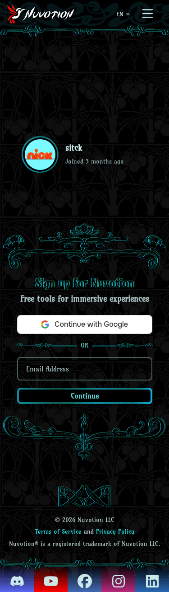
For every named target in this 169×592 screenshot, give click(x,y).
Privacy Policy (115, 531)
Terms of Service (58, 531)
